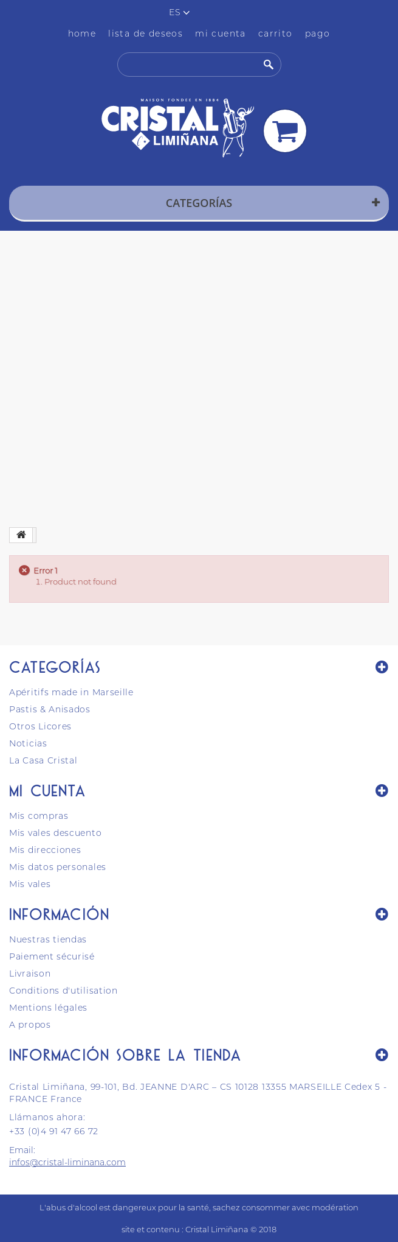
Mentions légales (48, 1007)
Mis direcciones (45, 849)
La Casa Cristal (43, 760)
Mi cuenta (47, 790)
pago (318, 33)
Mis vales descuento (55, 832)
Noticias (28, 743)
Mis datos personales (57, 866)
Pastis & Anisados (50, 709)
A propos (30, 1024)
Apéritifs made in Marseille (71, 692)
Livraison (29, 973)
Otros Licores (40, 726)
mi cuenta (220, 33)
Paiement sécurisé (52, 956)
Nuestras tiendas (48, 939)
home (82, 33)
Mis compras (39, 815)
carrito (275, 33)
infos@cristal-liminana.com (67, 1162)
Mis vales (29, 884)
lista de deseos (145, 33)
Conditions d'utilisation (63, 990)
